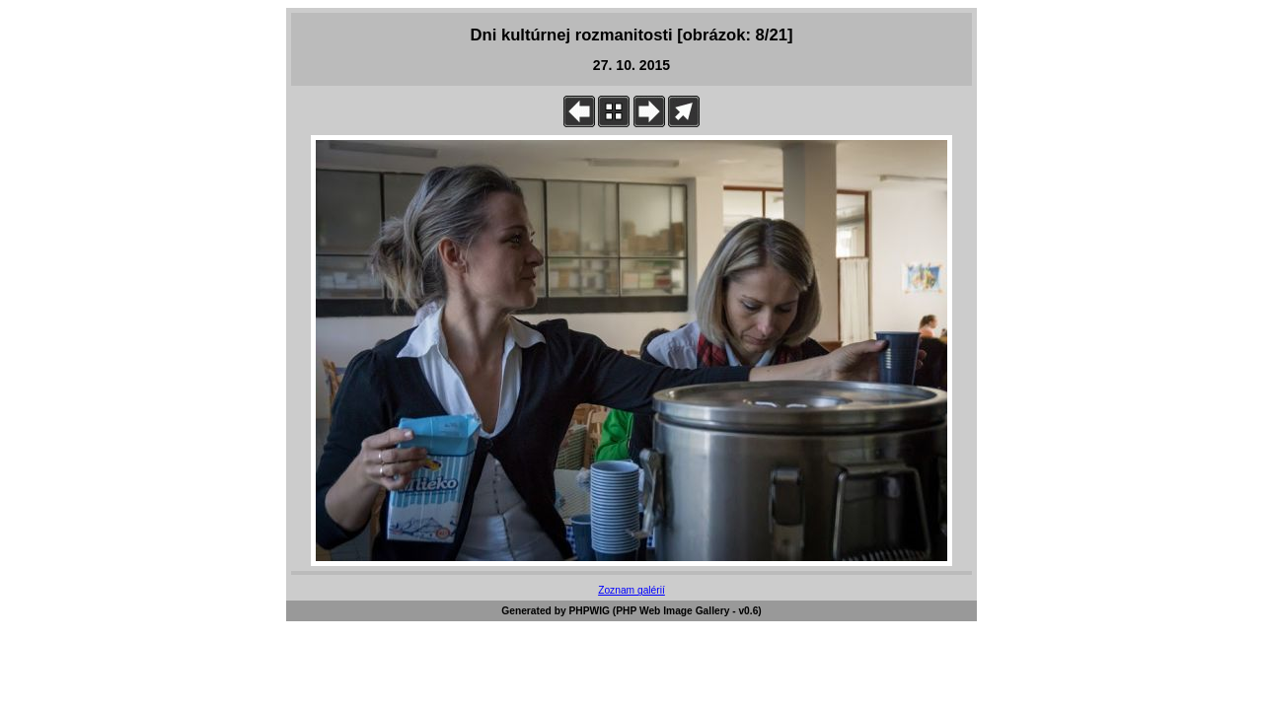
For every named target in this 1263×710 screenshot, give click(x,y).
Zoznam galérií (631, 590)
